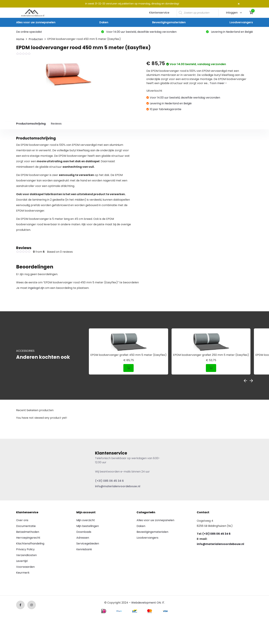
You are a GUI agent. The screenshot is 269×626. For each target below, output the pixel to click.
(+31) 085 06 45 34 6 (109, 481)
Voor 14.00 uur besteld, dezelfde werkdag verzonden (139, 32)
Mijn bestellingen (87, 526)
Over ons (22, 520)
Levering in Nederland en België (229, 32)
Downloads (83, 532)
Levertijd (21, 561)
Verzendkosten (26, 555)
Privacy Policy (25, 549)
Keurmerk (23, 573)
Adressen (82, 538)
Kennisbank (84, 549)
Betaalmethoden (27, 532)
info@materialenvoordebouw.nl (117, 486)
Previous (245, 381)
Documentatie (26, 526)
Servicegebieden (87, 543)
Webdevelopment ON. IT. (148, 603)
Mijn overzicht (85, 520)
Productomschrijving (31, 124)
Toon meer (218, 83)
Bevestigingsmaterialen (169, 22)
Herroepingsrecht (28, 538)
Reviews (56, 124)
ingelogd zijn (36, 288)
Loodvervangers (241, 22)
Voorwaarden (25, 567)
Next (251, 381)
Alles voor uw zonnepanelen (35, 22)
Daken (103, 22)
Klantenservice (159, 13)
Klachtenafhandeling (30, 543)
